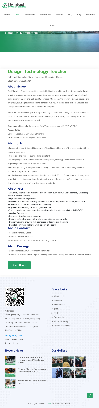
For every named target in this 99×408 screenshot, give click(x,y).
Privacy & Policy (59, 321)
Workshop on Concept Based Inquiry (32, 381)
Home (7, 14)
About (55, 296)
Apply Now (18, 265)
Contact (51, 25)
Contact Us (57, 317)
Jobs (17, 14)
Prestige (56, 300)
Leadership (29, 14)
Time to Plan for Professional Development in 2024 (32, 370)
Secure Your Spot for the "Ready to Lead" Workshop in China (32, 359)
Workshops (45, 14)
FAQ (70, 14)
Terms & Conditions (61, 325)
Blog (79, 14)
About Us (90, 14)
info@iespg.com (13, 335)
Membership (58, 304)
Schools (60, 14)
